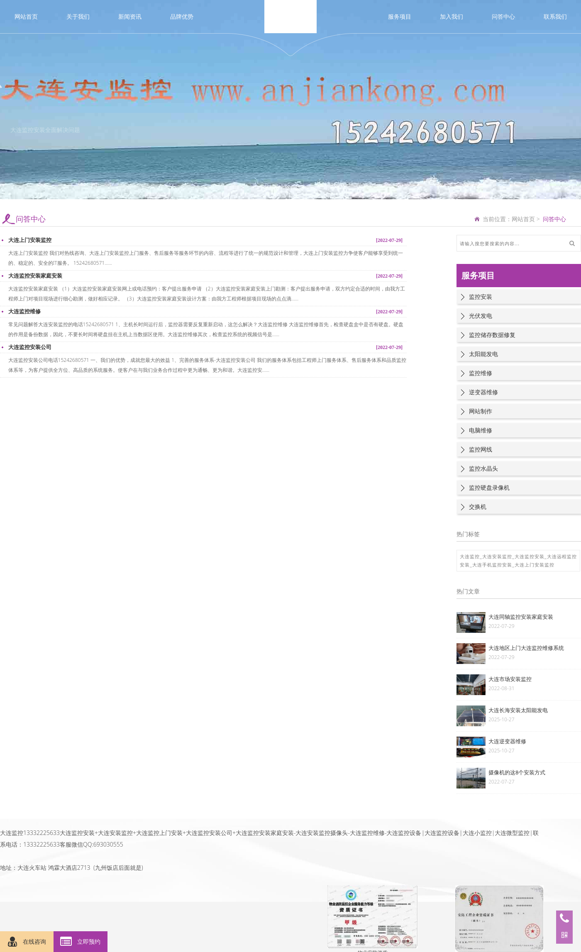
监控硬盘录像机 (489, 487)
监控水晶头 (483, 468)
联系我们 (555, 16)
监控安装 (480, 296)
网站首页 (26, 16)
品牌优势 (181, 16)
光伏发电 (480, 316)
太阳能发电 (483, 354)
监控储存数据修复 (492, 335)
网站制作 (480, 411)
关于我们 (78, 16)
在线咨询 (27, 942)
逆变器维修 (483, 392)
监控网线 (480, 449)
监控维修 (480, 373)
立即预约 (80, 942)
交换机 (477, 506)
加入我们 (451, 16)
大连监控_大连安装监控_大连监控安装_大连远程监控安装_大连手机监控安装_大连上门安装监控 (518, 560)
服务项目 (399, 16)
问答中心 (503, 16)
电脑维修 (480, 430)
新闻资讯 (130, 16)
